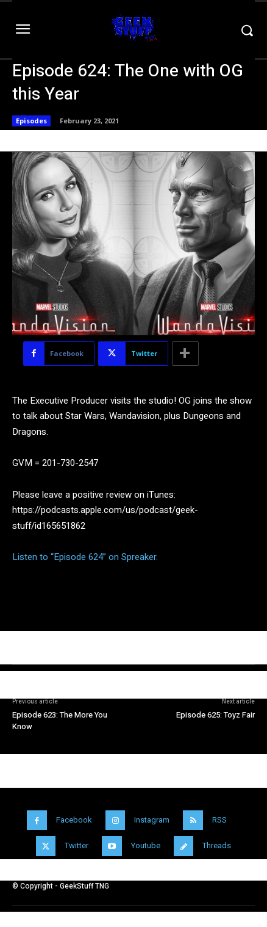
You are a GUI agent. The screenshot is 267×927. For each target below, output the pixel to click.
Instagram (151, 819)
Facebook (74, 819)
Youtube (145, 845)
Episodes (31, 120)
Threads (216, 845)
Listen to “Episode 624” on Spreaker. (85, 557)
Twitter (76, 845)
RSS (219, 819)
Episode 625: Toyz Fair (215, 715)
